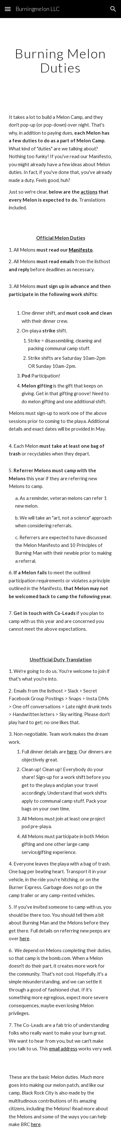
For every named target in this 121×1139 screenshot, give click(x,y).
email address (63, 1048)
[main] (60, 60)
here (72, 751)
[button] (7, 9)
